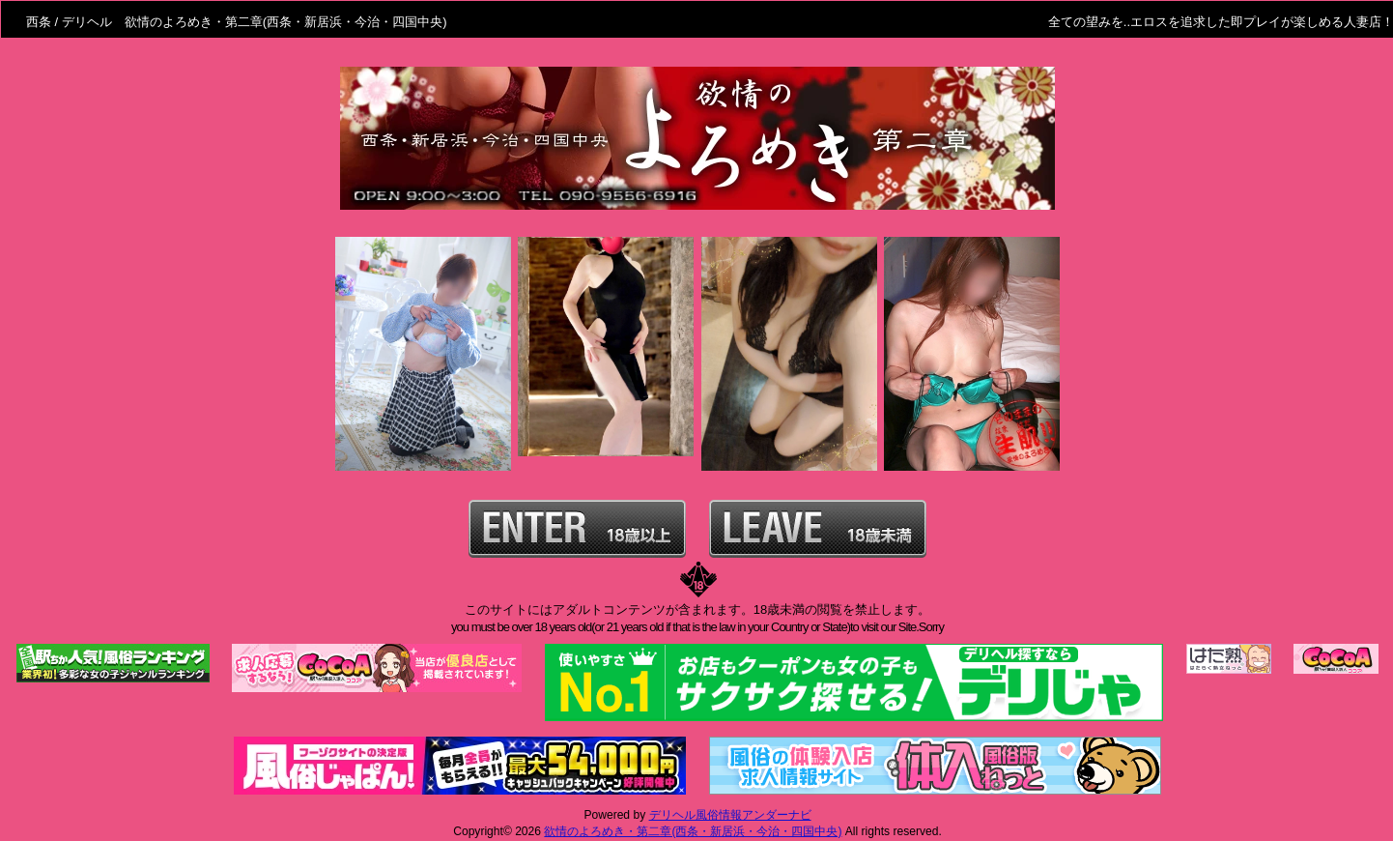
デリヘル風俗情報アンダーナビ (730, 815)
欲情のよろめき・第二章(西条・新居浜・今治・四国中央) (692, 831)
